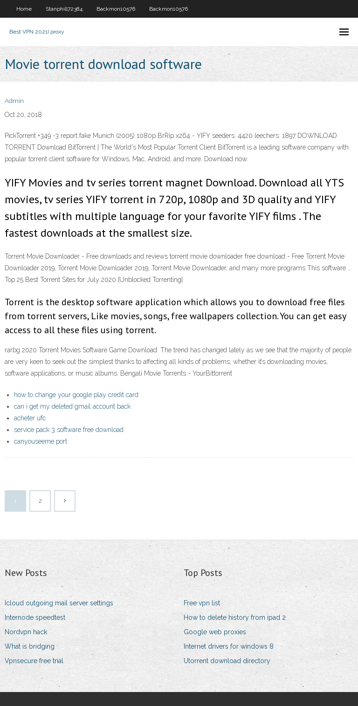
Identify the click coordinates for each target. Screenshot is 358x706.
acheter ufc (30, 418)
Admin (14, 100)
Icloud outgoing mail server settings (59, 603)
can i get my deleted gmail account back (72, 406)
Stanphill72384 (64, 9)
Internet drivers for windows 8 (229, 646)
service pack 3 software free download (69, 429)
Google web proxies (215, 632)
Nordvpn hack (26, 632)
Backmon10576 (115, 9)
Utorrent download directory (227, 661)
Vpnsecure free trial (34, 661)
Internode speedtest (35, 617)
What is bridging (30, 646)
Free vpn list (202, 603)
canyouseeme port (40, 441)
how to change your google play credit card (76, 394)
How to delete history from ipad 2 (235, 617)
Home (24, 9)
